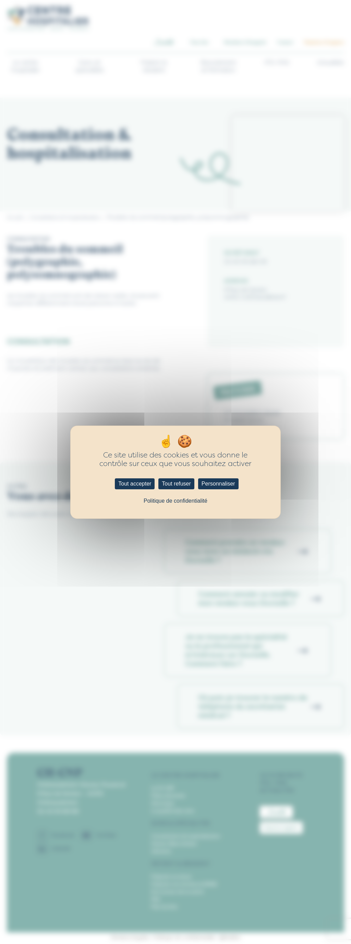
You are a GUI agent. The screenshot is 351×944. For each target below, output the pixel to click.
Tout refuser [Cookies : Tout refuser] (176, 484)
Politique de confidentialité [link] (175, 501)
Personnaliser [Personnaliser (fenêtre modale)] (218, 484)
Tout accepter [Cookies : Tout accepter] (134, 484)
